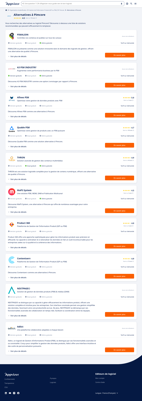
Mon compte (99, 378)
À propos (53, 378)
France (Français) (111, 393)
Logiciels (53, 382)
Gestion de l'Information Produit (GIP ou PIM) (43, 10)
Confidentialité (10, 379)
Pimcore (61, 10)
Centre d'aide (100, 382)
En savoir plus (119, 55)
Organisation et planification (18, 10)
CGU (6, 387)
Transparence (9, 383)
